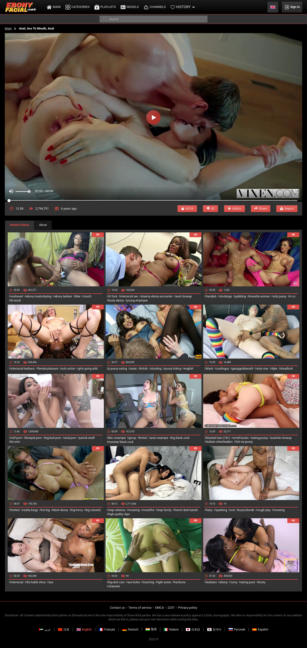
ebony (224, 582)
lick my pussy (244, 441)
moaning (134, 510)
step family (164, 510)
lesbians (211, 582)
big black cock (180, 438)
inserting (148, 582)
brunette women (259, 296)
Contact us (117, 607)
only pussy (279, 296)
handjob (211, 296)
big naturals (93, 510)
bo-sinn (15, 441)
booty (261, 582)
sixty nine (262, 368)
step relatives (116, 510)
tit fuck (112, 296)
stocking (156, 368)
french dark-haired (186, 510)
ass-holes (134, 582)
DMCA (159, 607)
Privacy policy (187, 607)
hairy (209, 510)
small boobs (240, 438)
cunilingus (222, 368)
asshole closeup (281, 438)
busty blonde (246, 510)
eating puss (247, 582)
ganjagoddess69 (243, 368)
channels (114, 586)
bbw (78, 296)
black (209, 368)
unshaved (17, 296)
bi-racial (16, 300)
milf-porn (16, 438)
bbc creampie (117, 438)
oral (232, 510)
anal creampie (159, 438)
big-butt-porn (53, 438)
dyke (274, 368)
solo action (68, 368)
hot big (45, 510)
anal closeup (184, 296)
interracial (17, 582)
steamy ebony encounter (156, 296)
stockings (225, 296)
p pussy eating (117, 368)
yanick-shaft (87, 438)
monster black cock (121, 442)
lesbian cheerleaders (219, 441)
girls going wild (87, 368)
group (132, 438)
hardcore (179, 582)
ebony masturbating (39, 296)
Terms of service (140, 607)
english (188, 368)
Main (8, 28)
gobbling (240, 296)
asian (133, 368)
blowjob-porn (33, 438)
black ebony (60, 510)
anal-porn (70, 438)
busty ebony (116, 300)
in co (292, 296)
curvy (233, 582)
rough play (264, 510)
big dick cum (116, 582)
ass (51, 582)
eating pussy (260, 438)
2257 (171, 607)
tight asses (164, 582)
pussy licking (173, 368)
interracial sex (129, 296)
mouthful (148, 510)
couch (87, 296)
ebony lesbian (63, 296)
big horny (77, 510)
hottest (15, 510)
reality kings (30, 510)
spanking (221, 510)
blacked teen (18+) (218, 438)
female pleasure (48, 368)
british (144, 368)
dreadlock (286, 368)
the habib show (36, 582)
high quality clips (119, 514)
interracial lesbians (23, 368)
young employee (137, 300)
